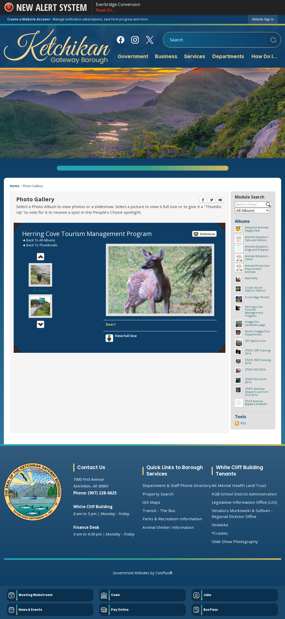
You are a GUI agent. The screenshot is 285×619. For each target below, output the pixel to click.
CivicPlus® (163, 572)
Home (14, 186)
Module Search (249, 197)
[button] (273, 39)
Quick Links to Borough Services (174, 470)
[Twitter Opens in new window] (211, 200)
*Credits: (220, 533)
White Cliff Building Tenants (239, 470)
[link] (263, 19)
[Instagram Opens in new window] (135, 39)
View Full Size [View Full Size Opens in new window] (126, 336)
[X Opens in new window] (149, 39)
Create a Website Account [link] (28, 19)
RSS (243, 423)
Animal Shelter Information (168, 527)
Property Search (157, 493)
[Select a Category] (252, 210)
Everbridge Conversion (188, 7)
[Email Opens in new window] (220, 200)
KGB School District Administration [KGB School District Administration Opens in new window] (244, 493)
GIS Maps (151, 502)
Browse (40, 290)
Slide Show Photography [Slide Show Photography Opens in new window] (235, 541)
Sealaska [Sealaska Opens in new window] (220, 524)
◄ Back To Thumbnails (40, 245)
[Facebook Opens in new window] (120, 39)
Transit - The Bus (158, 510)
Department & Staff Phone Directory (176, 485)
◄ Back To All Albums (38, 240)
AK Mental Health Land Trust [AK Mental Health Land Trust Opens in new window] (239, 485)
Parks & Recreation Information (172, 518)
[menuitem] (132, 57)
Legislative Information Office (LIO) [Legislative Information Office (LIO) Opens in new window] (244, 502)
